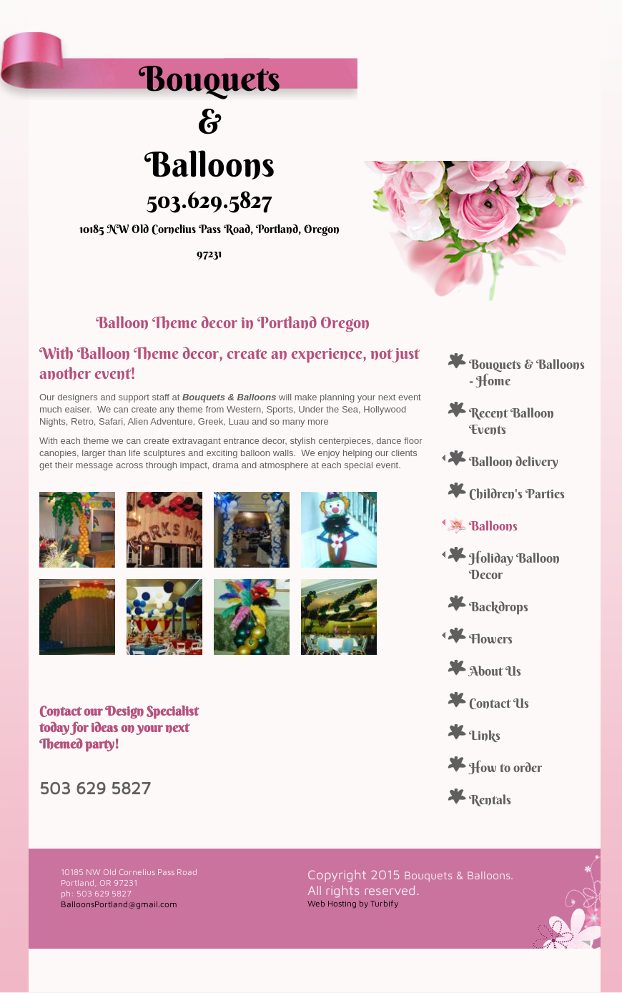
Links (484, 735)
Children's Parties (517, 493)
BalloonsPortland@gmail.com (119, 904)
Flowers (491, 639)
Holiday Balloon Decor (514, 566)
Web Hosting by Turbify (352, 903)
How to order (505, 767)
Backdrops (498, 606)
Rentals (490, 799)
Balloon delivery (513, 461)
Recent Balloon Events (511, 421)
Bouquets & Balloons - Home (527, 372)
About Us (495, 671)
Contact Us (499, 703)
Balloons (493, 526)
